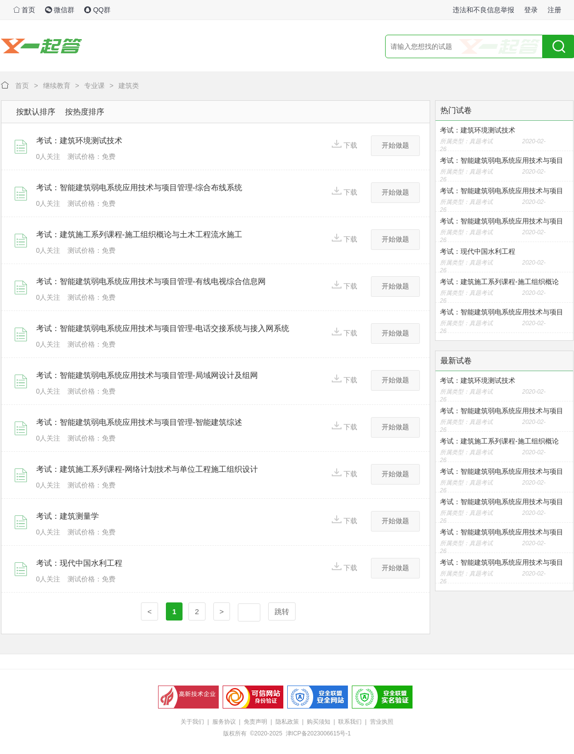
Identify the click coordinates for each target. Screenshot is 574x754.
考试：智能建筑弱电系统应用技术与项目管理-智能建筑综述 (139, 422)
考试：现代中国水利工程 (79, 563)
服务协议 (224, 721)
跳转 (282, 611)
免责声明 (255, 721)
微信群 (59, 10)
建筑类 (128, 85)
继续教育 (56, 85)
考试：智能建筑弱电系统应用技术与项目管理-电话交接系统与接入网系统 (162, 328)
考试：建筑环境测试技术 (79, 140)
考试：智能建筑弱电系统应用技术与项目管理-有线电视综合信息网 (151, 281)
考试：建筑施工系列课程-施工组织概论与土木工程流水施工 (139, 234)
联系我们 (350, 721)
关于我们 (192, 721)
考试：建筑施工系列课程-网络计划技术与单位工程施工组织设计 (147, 469)
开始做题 (395, 145)
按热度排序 (84, 112)
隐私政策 (287, 721)
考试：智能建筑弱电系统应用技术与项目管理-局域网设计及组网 (147, 375)
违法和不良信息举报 (483, 10)
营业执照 (381, 721)
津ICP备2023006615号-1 (318, 733)
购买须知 (318, 721)
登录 (531, 10)
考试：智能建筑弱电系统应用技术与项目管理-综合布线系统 (139, 187)
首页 (24, 10)
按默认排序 (35, 112)
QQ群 (97, 10)
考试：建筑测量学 (67, 516)
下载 (344, 144)
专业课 (94, 85)
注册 (554, 10)
